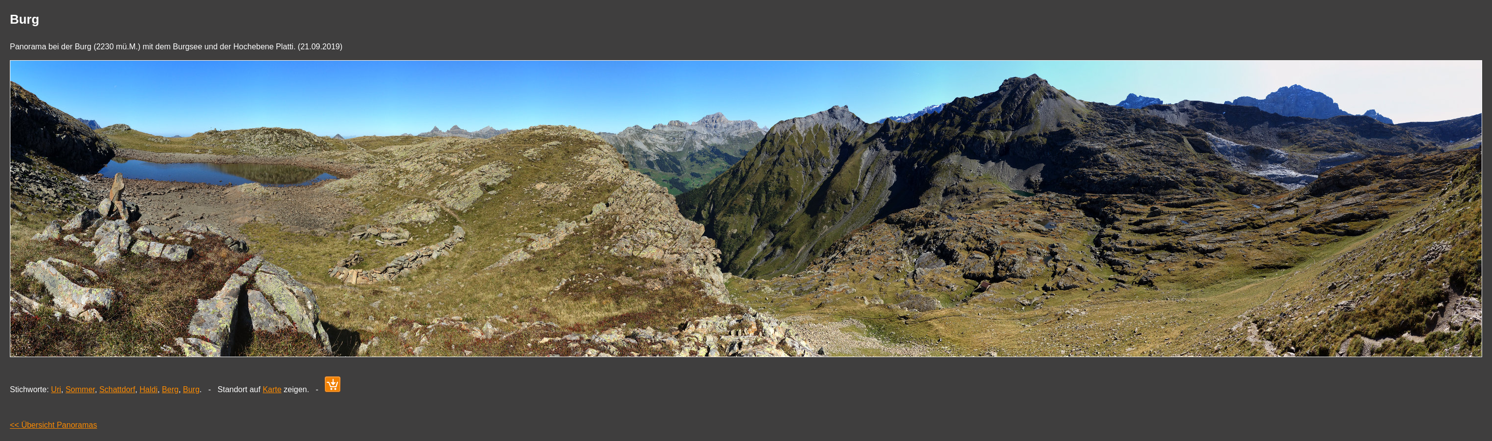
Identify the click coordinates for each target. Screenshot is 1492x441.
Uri (56, 389)
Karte (272, 389)
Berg (170, 389)
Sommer (80, 389)
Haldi (148, 389)
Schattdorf (117, 389)
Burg (191, 389)
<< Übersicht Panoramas (53, 425)
